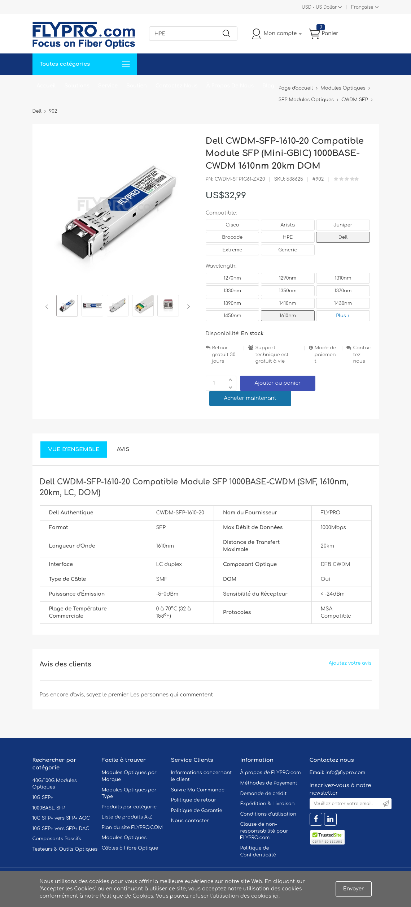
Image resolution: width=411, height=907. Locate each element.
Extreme (232, 249)
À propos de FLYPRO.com (270, 772)
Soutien (136, 85)
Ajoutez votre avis (350, 663)
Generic (287, 249)
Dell (342, 237)
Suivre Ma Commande (198, 789)
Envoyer (353, 888)
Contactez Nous (177, 85)
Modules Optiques (124, 837)
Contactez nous (362, 354)
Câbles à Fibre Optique (130, 848)
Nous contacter (190, 820)
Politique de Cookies (126, 896)
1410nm (287, 303)
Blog (268, 85)
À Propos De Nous (230, 85)
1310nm (343, 278)
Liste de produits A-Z (127, 817)
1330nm (232, 290)
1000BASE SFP (48, 808)
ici (276, 896)
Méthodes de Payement (268, 783)
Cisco (232, 225)
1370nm (343, 290)
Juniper (342, 225)
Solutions (77, 85)
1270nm (232, 278)
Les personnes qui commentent (171, 694)
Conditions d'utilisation (268, 814)
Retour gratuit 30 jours (224, 354)
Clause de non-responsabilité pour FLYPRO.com (264, 831)
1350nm (288, 290)
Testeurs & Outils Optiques (65, 849)
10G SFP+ (42, 797)
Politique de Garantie (196, 810)
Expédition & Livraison (267, 803)
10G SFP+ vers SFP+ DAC (60, 828)
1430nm (343, 303)
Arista (287, 225)
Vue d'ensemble (74, 449)
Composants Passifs (56, 838)
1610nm (287, 315)
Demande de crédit (263, 793)
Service (108, 85)
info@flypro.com (345, 772)
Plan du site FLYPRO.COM (132, 827)
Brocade (232, 237)
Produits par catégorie (129, 806)
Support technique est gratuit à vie (271, 354)
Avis (123, 449)
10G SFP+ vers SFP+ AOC (61, 818)
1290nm (288, 278)
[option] (67, 307)
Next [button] (187, 307)
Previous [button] (48, 307)
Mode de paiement (325, 354)
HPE (288, 237)
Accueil (46, 85)
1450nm (232, 315)
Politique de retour (194, 800)
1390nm (232, 303)
